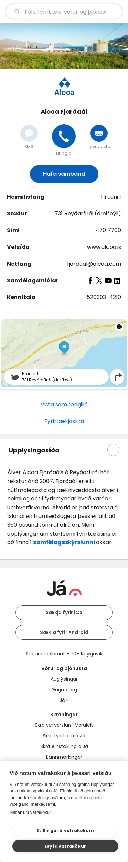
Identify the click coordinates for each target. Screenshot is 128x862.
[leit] (64, 11)
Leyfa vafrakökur (65, 846)
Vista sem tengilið (64, 404)
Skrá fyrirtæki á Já (64, 735)
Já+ (64, 700)
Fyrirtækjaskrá (64, 421)
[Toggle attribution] (119, 327)
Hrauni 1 (111, 197)
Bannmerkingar (64, 756)
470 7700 (108, 230)
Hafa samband (64, 174)
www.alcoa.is (104, 247)
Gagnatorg (64, 689)
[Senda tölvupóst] (99, 133)
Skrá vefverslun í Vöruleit (64, 725)
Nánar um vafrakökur (30, 812)
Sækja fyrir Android (64, 632)
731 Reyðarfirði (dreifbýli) (88, 213)
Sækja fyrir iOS (64, 612)
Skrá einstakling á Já (64, 746)
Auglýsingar (64, 679)
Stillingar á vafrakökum (65, 830)
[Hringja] (64, 136)
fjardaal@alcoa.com (94, 264)
